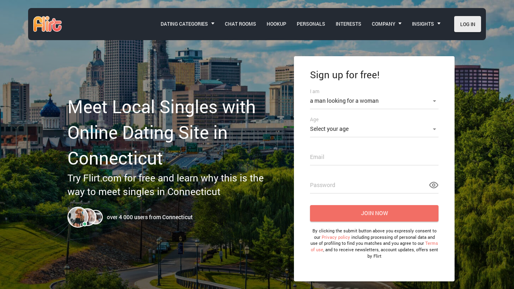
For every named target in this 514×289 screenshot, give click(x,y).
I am (314, 91)
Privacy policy (336, 237)
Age (314, 119)
